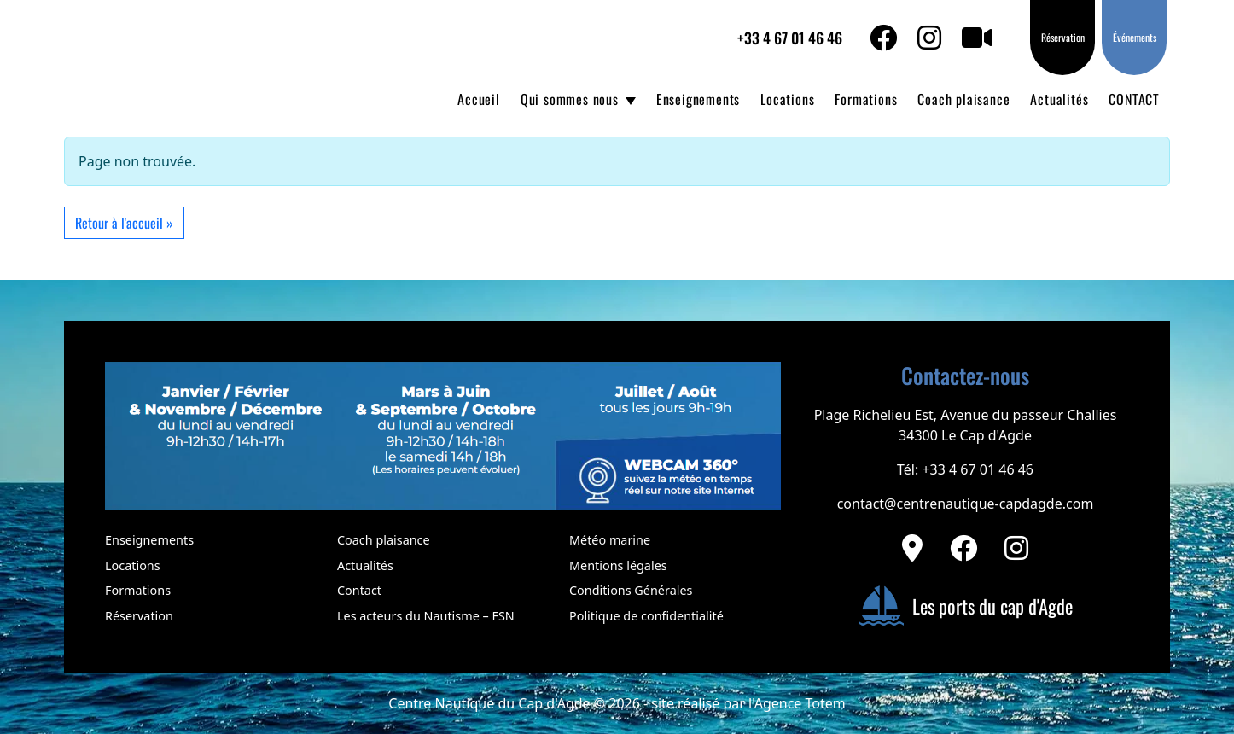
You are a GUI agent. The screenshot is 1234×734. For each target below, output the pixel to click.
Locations (787, 99)
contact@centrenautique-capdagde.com (965, 503)
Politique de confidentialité (646, 616)
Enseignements (698, 99)
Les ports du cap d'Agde (965, 606)
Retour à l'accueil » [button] (124, 223)
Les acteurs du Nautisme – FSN (426, 616)
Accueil (478, 99)
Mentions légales (618, 565)
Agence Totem (800, 703)
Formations (866, 99)
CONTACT (1134, 99)
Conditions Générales (630, 590)
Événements (1134, 37)
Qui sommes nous (570, 99)
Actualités (1059, 99)
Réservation (1063, 37)
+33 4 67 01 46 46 (789, 38)
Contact (359, 590)
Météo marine (609, 540)
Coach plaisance (963, 99)
